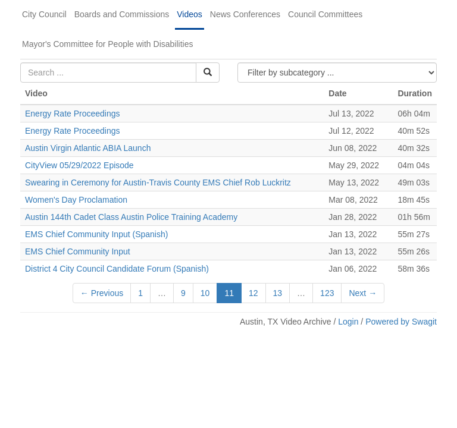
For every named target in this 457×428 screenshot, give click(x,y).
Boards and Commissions (122, 14)
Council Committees (325, 14)
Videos (189, 14)
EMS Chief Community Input (77, 251)
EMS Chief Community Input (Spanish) (96, 234)
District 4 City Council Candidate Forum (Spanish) (117, 268)
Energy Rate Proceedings (72, 113)
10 (205, 293)
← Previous (101, 293)
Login (348, 321)
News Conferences (245, 14)
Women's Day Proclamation (76, 199)
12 (253, 293)
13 (278, 293)
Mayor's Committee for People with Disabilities (107, 44)
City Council (44, 14)
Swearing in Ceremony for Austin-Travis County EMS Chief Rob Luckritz (158, 182)
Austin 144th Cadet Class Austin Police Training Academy (131, 217)
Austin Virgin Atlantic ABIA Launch (88, 148)
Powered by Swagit (401, 321)
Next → (363, 293)
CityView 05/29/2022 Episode (79, 165)
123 (327, 293)
